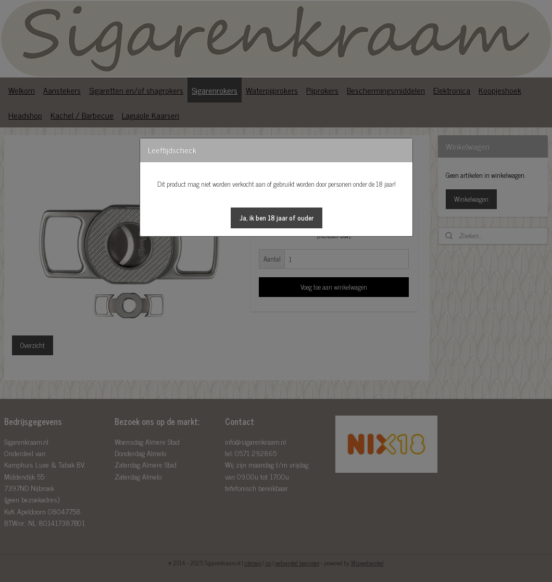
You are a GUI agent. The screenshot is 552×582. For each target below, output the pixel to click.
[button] (276, 218)
